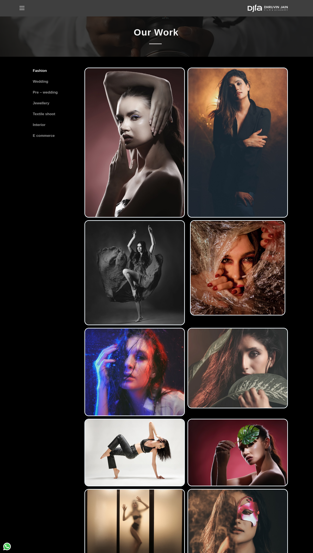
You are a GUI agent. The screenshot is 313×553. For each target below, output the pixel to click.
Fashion (39, 71)
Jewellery (40, 103)
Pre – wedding (44, 92)
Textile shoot (43, 114)
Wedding (39, 81)
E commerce (43, 136)
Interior (38, 125)
